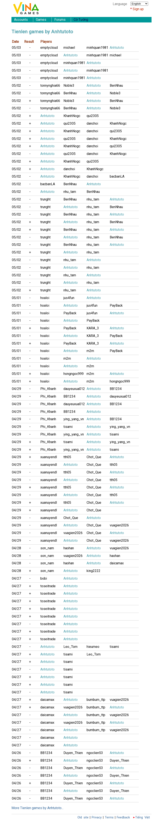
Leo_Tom (70, 647)
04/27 (16, 578)
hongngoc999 (73, 374)
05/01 (16, 298)
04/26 (16, 753)
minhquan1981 (97, 48)
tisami (68, 427)
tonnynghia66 (50, 85)
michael (69, 48)
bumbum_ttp (96, 700)
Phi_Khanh (48, 389)
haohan (68, 548)
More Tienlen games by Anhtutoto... (37, 808)
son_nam (47, 548)
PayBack (116, 305)
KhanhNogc (71, 116)
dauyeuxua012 (74, 389)
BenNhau (116, 85)
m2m (90, 351)
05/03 (16, 48)
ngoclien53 (95, 753)
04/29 (16, 389)
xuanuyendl (48, 457)
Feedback (123, 817)
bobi (43, 578)
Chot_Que (94, 457)
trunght (45, 199)
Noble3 (68, 85)
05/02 (16, 85)
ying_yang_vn (73, 419)
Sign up (138, 9)
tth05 (67, 457)
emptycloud (49, 48)
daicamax (117, 563)
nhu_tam (69, 192)
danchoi (92, 123)
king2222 (93, 571)
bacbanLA (117, 176)
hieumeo (93, 647)
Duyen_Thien (73, 753)
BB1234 (116, 389)
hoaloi (44, 298)
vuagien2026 (119, 525)
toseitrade (48, 586)
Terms (109, 817)
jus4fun (68, 298)
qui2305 (93, 116)
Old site (83, 817)
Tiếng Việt (142, 817)
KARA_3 (93, 328)
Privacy (97, 817)
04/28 (16, 548)
